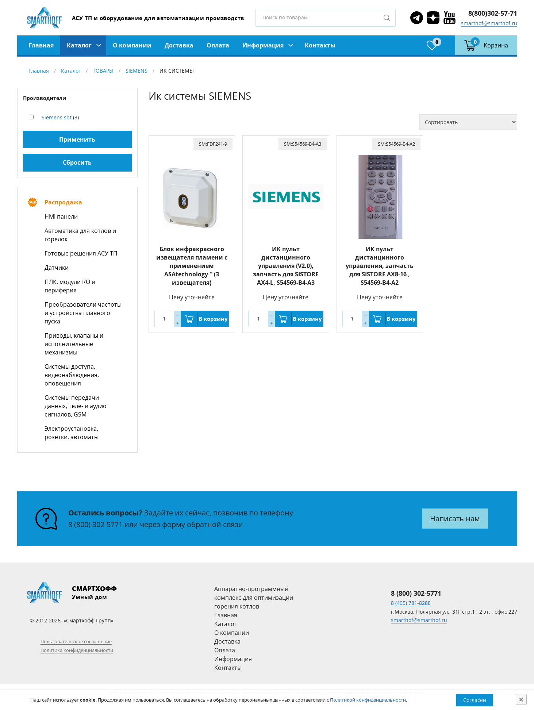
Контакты (320, 45)
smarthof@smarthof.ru (489, 23)
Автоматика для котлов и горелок (80, 235)
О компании (132, 45)
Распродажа (63, 202)
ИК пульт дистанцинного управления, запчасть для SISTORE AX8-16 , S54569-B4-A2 (380, 266)
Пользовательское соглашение (76, 641)
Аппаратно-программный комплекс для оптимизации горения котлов (253, 597)
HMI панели (61, 216)
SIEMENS (136, 70)
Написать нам (455, 518)
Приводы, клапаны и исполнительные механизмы (74, 343)
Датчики (57, 268)
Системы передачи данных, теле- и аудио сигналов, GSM (76, 406)
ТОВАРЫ (103, 70)
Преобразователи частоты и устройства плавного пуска (83, 312)
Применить (77, 139)
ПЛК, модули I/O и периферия (70, 286)
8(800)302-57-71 (492, 13)
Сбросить (77, 162)
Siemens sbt (57, 117)
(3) (60, 117)
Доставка (179, 45)
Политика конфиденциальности (77, 650)
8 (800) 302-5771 (95, 524)
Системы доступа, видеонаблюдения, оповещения (72, 374)
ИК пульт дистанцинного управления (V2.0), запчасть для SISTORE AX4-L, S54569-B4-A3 (286, 266)
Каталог (79, 45)
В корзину (213, 318)
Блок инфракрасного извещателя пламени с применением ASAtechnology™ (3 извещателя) (191, 266)
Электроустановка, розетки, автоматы (72, 433)
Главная (41, 45)
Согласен (474, 699)
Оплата (218, 45)
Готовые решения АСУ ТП (81, 253)
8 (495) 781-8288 (411, 602)
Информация (263, 45)
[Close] (521, 699)
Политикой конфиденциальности (368, 699)
